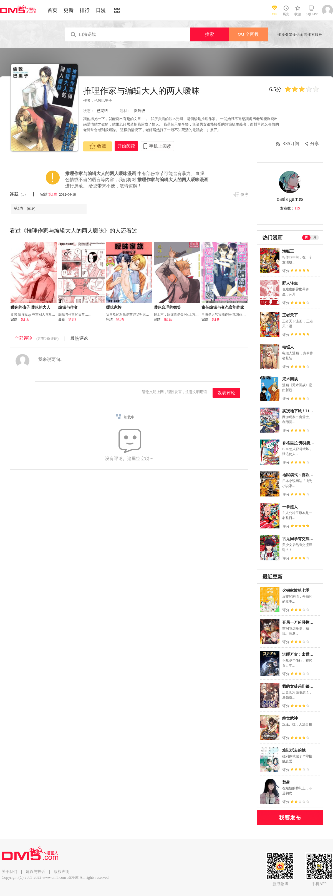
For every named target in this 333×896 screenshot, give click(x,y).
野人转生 (290, 283)
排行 (85, 10)
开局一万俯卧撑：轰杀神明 (305, 622)
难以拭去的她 (294, 750)
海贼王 (288, 251)
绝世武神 (290, 718)
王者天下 (290, 315)
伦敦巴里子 (103, 100)
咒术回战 (290, 379)
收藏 (97, 146)
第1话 (25, 319)
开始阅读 (126, 146)
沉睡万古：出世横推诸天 (303, 654)
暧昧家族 (114, 307)
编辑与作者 (68, 307)
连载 (19, 194)
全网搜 (248, 34)
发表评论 (226, 392)
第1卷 (53, 194)
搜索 (209, 34)
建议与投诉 (35, 872)
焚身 (286, 782)
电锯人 (288, 347)
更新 (69, 10)
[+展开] (212, 130)
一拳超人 (290, 507)
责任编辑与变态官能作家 (222, 307)
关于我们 (9, 872)
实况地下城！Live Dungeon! (306, 411)
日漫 (101, 10)
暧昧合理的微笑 (167, 307)
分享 (314, 143)
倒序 (244, 195)
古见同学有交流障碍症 (301, 539)
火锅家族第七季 (295, 590)
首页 (52, 10)
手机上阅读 (160, 146)
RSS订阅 (290, 143)
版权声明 (61, 872)
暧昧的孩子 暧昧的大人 (31, 307)
